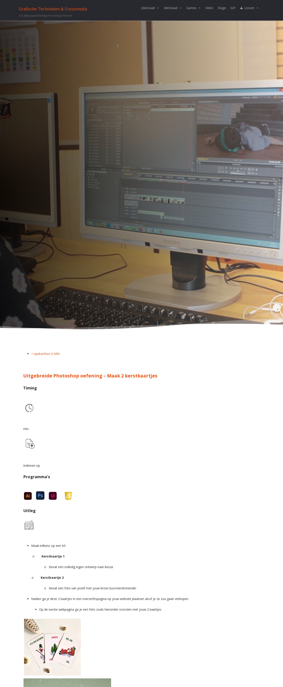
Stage (222, 8)
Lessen (251, 8)
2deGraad (150, 8)
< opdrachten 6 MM (45, 354)
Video (209, 8)
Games (193, 8)
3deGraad (173, 8)
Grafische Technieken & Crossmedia (53, 9)
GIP (232, 8)
